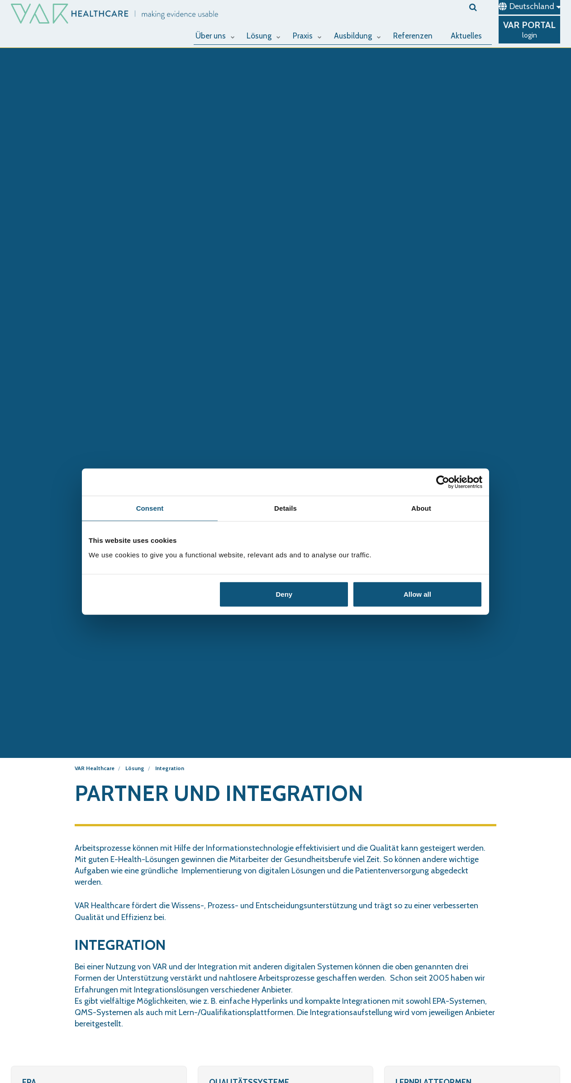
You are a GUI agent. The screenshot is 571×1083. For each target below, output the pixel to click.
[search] (480, 7)
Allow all (417, 594)
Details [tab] (285, 508)
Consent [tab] (150, 508)
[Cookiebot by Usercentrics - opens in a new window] (442, 482)
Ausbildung (359, 35)
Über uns (218, 35)
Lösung (266, 35)
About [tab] (421, 508)
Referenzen (414, 35)
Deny (284, 594)
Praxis (309, 35)
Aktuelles (466, 35)
